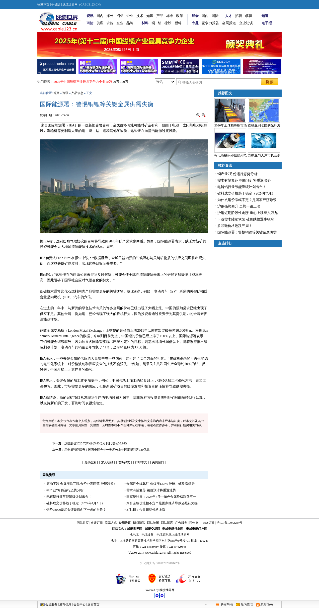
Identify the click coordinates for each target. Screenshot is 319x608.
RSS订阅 (209, 522)
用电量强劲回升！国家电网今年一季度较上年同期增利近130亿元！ (108, 449)
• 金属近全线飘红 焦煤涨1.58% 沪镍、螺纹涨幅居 (160, 484)
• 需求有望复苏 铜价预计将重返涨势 (150, 490)
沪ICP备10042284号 (229, 522)
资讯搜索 (90, 462)
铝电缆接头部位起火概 (230, 155)
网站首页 (83, 522)
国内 (99, 16)
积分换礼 (195, 522)
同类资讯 (48, 475)
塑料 (177, 23)
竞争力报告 (210, 23)
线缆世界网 (134, 528)
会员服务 (51, 604)
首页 (56, 93)
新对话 (264, 604)
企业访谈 (246, 23)
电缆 (136, 534)
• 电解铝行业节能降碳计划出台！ (68, 497)
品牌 (129, 23)
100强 (124, 82)
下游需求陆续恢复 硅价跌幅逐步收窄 (245, 219)
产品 (159, 16)
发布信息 (65, 604)
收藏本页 (43, 4)
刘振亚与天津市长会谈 (264, 155)
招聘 (238, 16)
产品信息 (77, 93)
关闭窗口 (158, 462)
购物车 (225, 604)
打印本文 (141, 462)
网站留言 (167, 522)
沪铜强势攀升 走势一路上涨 (238, 206)
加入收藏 (107, 462)
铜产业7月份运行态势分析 (237, 174)
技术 (139, 16)
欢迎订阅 (97, 522)
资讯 (65, 93)
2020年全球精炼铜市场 (230, 125)
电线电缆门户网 (196, 528)
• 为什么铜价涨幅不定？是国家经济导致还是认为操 (161, 503)
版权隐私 (139, 522)
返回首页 (93, 604)
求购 (109, 23)
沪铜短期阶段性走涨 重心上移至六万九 (247, 213)
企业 (129, 16)
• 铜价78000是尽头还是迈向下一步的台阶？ (75, 509)
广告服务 (181, 522)
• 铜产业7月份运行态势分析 (63, 490)
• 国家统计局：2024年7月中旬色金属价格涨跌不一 (160, 497)
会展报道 (229, 23)
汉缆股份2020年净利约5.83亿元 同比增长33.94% (95, 443)
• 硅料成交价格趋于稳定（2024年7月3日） (74, 503)
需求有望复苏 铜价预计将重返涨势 (244, 180)
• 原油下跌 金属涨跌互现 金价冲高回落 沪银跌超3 (79, 484)
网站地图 (153, 522)
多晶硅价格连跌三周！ (234, 226)
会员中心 (79, 604)
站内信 (245, 604)
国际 (215, 16)
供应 (99, 23)
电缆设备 (148, 534)
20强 (116, 82)
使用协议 (125, 522)
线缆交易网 (152, 528)
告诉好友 (124, 462)
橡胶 (167, 23)
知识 (149, 16)
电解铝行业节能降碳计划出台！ (241, 187)
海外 (109, 16)
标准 (169, 16)
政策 (179, 16)
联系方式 (111, 522)
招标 (119, 16)
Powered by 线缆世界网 (159, 590)
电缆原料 (162, 534)
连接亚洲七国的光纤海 (264, 125)
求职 (248, 16)
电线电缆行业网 (172, 528)
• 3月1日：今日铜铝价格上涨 (145, 509)
